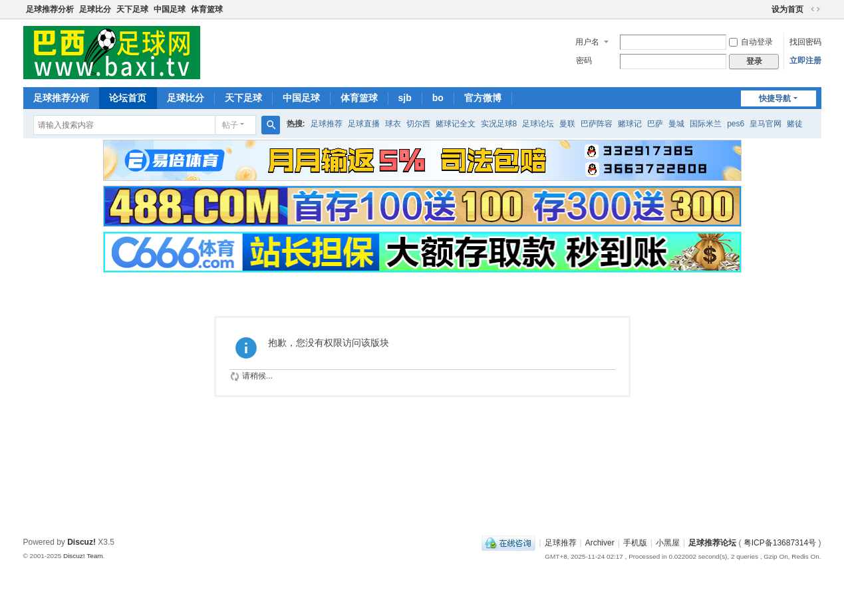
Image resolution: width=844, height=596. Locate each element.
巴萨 (655, 123)
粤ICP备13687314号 (780, 542)
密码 (584, 60)
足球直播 (364, 123)
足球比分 (95, 9)
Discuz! (81, 542)
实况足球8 (499, 123)
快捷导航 (775, 98)
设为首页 (787, 9)
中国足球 (170, 9)
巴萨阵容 (597, 123)
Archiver (600, 542)
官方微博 (482, 97)
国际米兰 (706, 123)
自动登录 (751, 42)
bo (438, 97)
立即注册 (805, 60)
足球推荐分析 (50, 9)
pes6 (735, 123)
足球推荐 (327, 123)
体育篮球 (207, 9)
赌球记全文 (456, 123)
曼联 (567, 123)
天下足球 (132, 9)
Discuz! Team (83, 555)
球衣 (393, 123)
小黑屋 (668, 542)
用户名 (587, 42)
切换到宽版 (815, 9)
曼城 (676, 123)
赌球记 (630, 123)
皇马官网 (765, 123)
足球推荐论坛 (712, 542)
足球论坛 (538, 123)
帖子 (230, 125)
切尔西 (418, 123)
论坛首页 (127, 97)
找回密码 (805, 42)
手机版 (635, 542)
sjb (405, 97)
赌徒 (795, 123)
